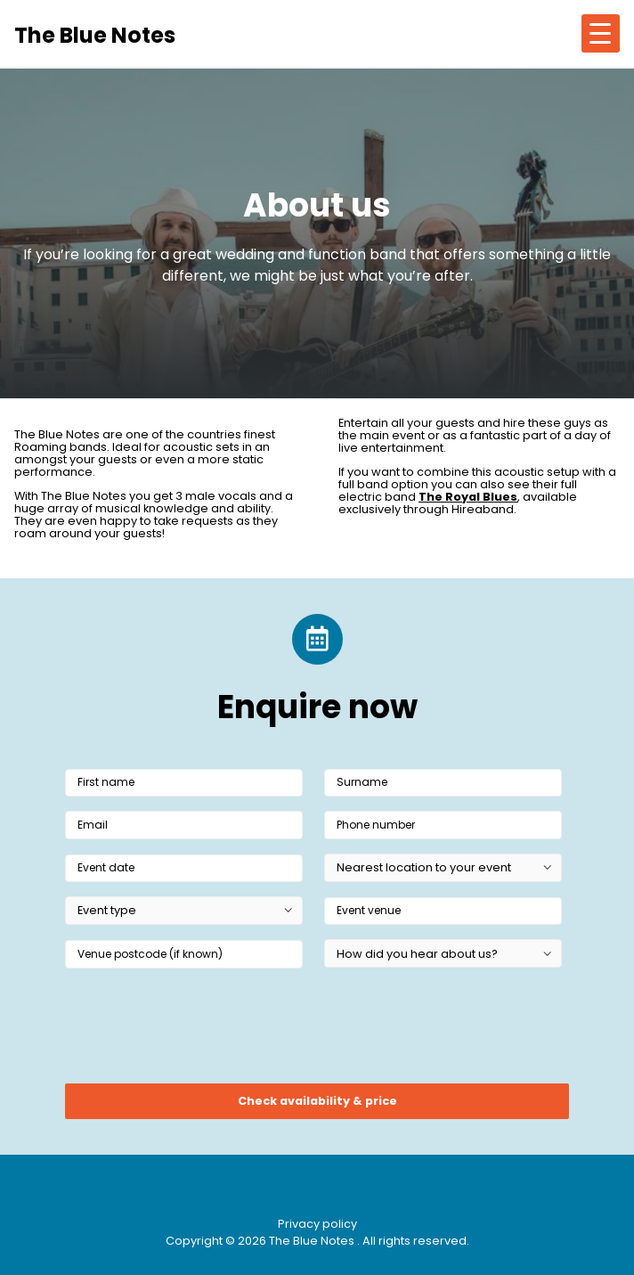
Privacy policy (317, 1223)
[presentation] (200, 1032)
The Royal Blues (468, 496)
